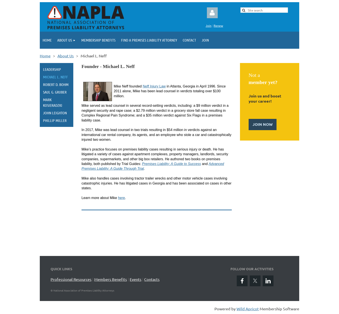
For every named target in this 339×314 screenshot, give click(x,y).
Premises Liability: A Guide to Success (171, 164)
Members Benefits (110, 279)
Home (45, 55)
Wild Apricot (248, 308)
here (121, 198)
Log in (212, 12)
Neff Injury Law (154, 86)
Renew (218, 26)
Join (208, 26)
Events (135, 279)
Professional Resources (71, 279)
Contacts (152, 279)
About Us (66, 55)
